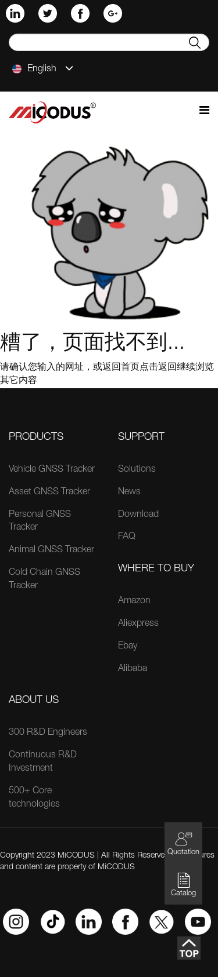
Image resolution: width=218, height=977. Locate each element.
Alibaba (132, 669)
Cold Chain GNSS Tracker (44, 579)
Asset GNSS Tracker (49, 492)
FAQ (126, 537)
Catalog (183, 885)
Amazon (134, 601)
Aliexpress (138, 624)
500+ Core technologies (34, 798)
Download (138, 515)
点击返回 (158, 368)
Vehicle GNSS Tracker (52, 470)
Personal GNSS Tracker (40, 522)
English (42, 69)
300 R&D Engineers (48, 733)
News (129, 492)
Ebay (127, 646)
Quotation (183, 843)
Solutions (137, 470)
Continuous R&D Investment (43, 762)
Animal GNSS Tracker (51, 550)
